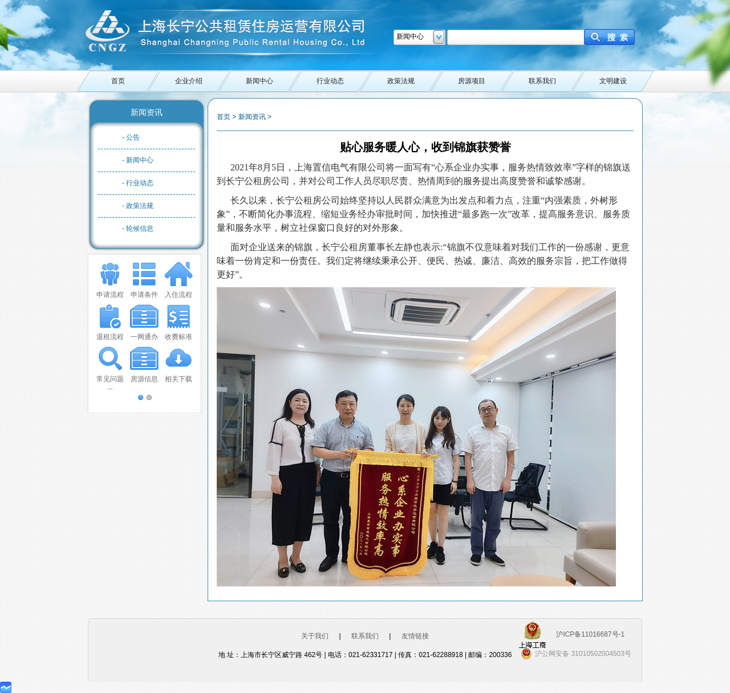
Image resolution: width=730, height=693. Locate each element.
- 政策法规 (137, 206)
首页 (118, 81)
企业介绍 (188, 81)
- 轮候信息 (137, 229)
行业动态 (330, 81)
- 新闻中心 (137, 160)
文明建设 (613, 81)
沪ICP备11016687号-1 (590, 634)
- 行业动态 (137, 183)
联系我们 (542, 81)
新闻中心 (259, 81)
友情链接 (415, 636)
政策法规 (401, 81)
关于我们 (314, 636)
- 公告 (131, 137)
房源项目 (471, 81)
